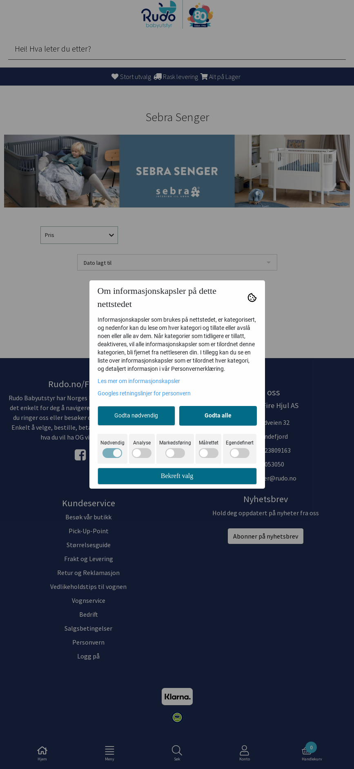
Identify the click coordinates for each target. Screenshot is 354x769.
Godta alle (218, 415)
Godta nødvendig (136, 415)
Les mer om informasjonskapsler (139, 381)
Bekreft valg (177, 475)
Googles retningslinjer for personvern (144, 393)
